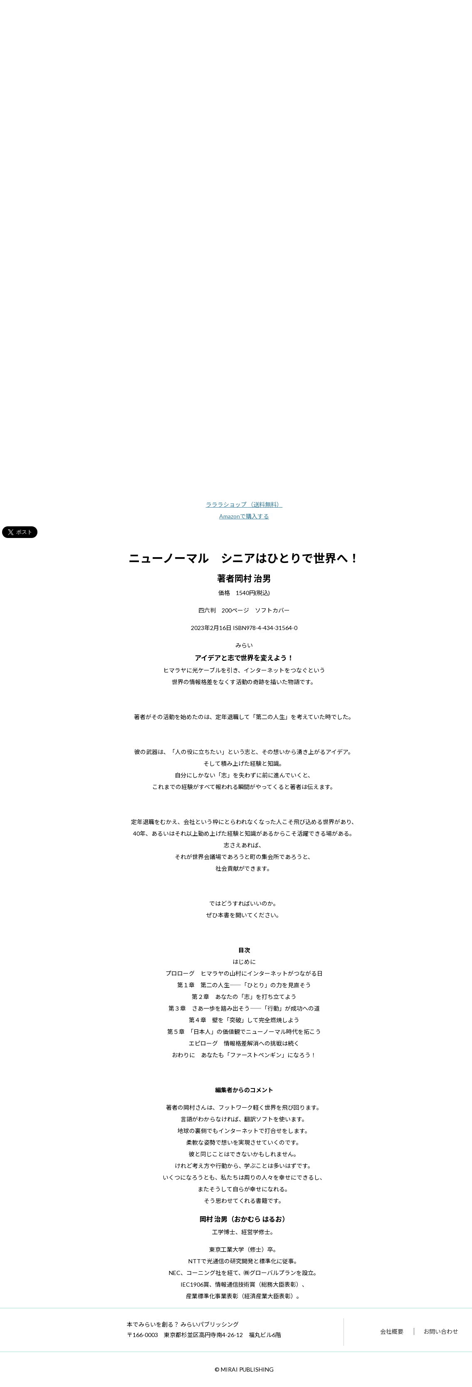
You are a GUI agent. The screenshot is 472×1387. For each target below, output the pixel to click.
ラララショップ (244, 504)
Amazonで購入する (244, 516)
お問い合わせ (440, 1331)
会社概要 (391, 1331)
